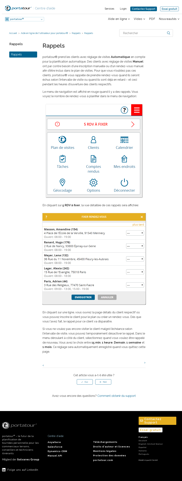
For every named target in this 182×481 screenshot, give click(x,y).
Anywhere (54, 442)
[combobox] (146, 33)
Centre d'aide (44, 8)
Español (142, 447)
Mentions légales (104, 451)
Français (143, 437)
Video (138, 19)
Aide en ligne (117, 19)
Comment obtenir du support (116, 396)
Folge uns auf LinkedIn (22, 469)
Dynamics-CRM (57, 451)
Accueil (13, 33)
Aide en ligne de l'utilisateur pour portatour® (44, 33)
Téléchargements (105, 442)
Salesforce (55, 446)
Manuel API (55, 455)
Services (109, 8)
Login (123, 8)
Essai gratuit (169, 8)
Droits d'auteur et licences (111, 446)
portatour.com (103, 460)
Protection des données (109, 455)
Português (144, 454)
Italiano (143, 451)
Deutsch (143, 441)
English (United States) (151, 444)
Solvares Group (28, 459)
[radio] (85, 382)
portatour (17, 19)
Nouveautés (168, 19)
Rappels (76, 33)
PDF (152, 19)
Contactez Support (143, 8)
